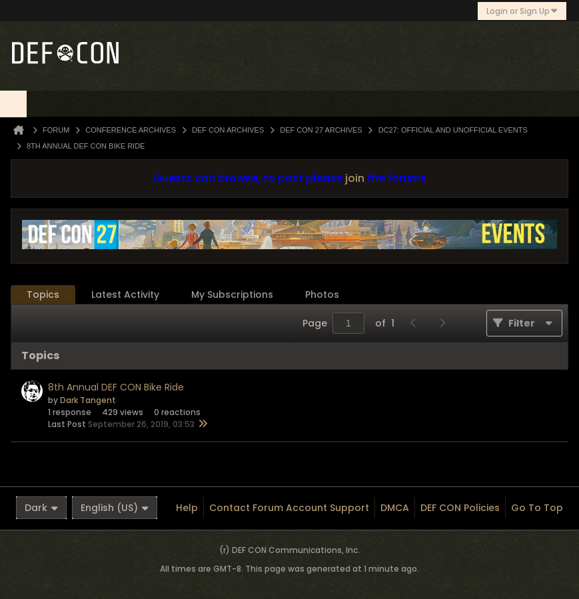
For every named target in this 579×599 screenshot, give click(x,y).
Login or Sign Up (522, 11)
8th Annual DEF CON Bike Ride (116, 387)
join (354, 178)
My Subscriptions (232, 294)
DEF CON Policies (460, 507)
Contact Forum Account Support (289, 507)
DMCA (394, 507)
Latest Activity (125, 294)
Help (187, 507)
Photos (322, 294)
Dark (41, 507)
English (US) (115, 507)
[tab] (43, 294)
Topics (43, 294)
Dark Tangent (88, 400)
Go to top (537, 507)
